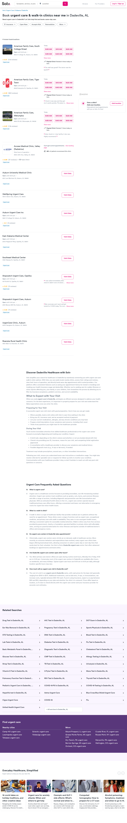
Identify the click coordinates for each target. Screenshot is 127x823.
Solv (3, 10)
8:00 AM (48, 49)
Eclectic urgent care (40, 731)
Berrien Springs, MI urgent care (78, 743)
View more (47, 58)
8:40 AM (59, 54)
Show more (70, 103)
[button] (117, 77)
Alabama (18, 10)
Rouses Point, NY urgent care (107, 735)
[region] (103, 66)
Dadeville (25, 10)
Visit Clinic (68, 173)
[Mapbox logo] (83, 94)
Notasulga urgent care (41, 735)
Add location (116, 103)
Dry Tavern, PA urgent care (76, 740)
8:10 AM (59, 49)
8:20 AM (69, 49)
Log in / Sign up (118, 4)
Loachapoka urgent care (12, 735)
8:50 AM (69, 54)
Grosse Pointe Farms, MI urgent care (78, 736)
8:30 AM (48, 54)
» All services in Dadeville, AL (57, 709)
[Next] (123, 773)
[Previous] (119, 773)
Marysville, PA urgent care (106, 740)
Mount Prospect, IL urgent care (78, 731)
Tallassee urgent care (11, 738)
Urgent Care (10, 10)
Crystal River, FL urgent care (106, 731)
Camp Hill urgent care (11, 731)
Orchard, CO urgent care (75, 746)
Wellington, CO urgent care (106, 743)
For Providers (99, 4)
